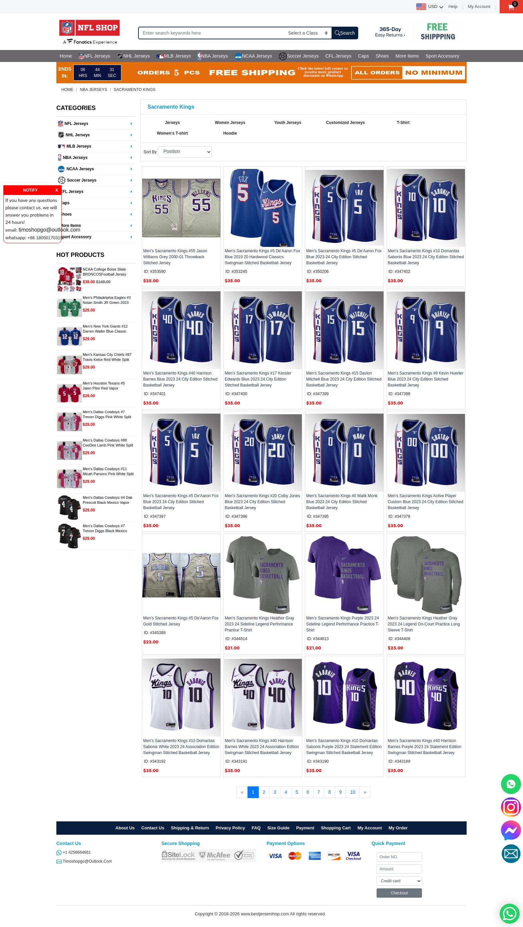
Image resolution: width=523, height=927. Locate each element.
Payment (305, 827)
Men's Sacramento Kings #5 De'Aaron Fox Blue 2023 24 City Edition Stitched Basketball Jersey (180, 501)
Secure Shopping (180, 843)
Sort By (149, 152)
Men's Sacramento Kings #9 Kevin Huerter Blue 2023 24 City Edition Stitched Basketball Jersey (425, 379)
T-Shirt (403, 122)
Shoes (382, 56)
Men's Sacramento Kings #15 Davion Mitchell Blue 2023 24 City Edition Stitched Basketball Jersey (343, 379)
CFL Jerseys (338, 56)
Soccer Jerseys (299, 56)
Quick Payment (388, 843)
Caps (363, 56)
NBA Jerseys (212, 56)
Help (452, 6)
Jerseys (172, 122)
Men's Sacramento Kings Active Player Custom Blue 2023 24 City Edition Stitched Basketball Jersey (425, 501)
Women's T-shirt (172, 133)
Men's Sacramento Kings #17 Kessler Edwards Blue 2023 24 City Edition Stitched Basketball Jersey (258, 379)
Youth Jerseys (287, 122)
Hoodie (230, 133)
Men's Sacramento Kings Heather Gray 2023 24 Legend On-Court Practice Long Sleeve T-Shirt (424, 624)
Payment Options (286, 843)
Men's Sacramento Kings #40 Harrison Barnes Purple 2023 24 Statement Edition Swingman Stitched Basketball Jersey (425, 746)
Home (66, 56)
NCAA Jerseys (253, 56)
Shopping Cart (336, 827)
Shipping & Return (190, 827)
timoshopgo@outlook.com (84, 861)
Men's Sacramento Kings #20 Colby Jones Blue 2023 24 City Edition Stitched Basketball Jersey (262, 501)
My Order (398, 827)
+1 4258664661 (73, 852)
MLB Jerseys (173, 56)
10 (353, 792)
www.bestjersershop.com (265, 913)
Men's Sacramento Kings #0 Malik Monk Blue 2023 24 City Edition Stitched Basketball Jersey (342, 501)
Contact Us (152, 827)
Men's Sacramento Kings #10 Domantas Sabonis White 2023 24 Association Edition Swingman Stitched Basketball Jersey (181, 746)
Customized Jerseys (345, 122)
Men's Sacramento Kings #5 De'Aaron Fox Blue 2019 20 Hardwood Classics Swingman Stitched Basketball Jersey (262, 257)
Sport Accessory (442, 56)
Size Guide (278, 827)
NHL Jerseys (133, 56)
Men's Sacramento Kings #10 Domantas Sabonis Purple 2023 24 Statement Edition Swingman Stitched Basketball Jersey (344, 746)
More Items (407, 56)
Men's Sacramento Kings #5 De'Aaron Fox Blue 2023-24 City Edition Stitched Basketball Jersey (344, 257)
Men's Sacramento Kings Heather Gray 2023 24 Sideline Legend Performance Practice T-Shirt (259, 624)
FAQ (256, 827)
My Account (479, 6)
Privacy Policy (230, 827)
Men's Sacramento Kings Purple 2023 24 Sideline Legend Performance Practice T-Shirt (342, 624)
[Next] (365, 792)
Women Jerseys (230, 122)
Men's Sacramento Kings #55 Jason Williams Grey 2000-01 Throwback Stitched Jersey (175, 257)
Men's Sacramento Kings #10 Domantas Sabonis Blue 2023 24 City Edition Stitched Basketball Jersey (426, 257)
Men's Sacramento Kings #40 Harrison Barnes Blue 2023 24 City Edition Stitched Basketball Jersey (180, 379)
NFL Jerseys (94, 56)
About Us (125, 827)
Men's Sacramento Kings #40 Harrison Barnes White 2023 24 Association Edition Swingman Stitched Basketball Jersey (262, 746)
